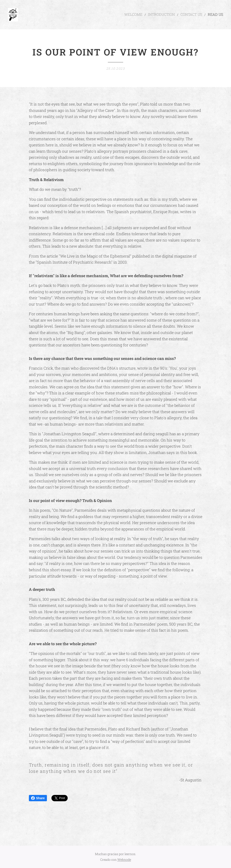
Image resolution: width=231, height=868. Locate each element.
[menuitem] (143, 14)
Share (38, 798)
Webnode (124, 859)
